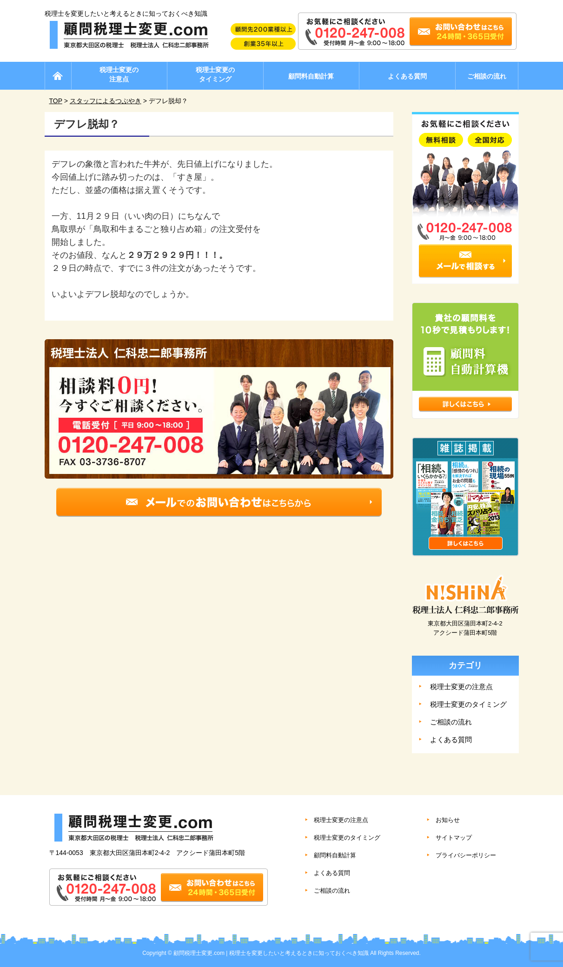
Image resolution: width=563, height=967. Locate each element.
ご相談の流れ (486, 76)
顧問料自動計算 (311, 76)
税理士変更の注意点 (119, 74)
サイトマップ (454, 837)
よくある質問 (407, 76)
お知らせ (448, 819)
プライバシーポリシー (466, 855)
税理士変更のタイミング (215, 74)
